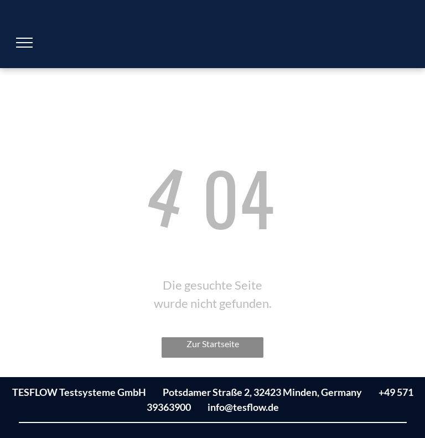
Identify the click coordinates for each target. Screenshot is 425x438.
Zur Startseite (212, 343)
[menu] (24, 42)
